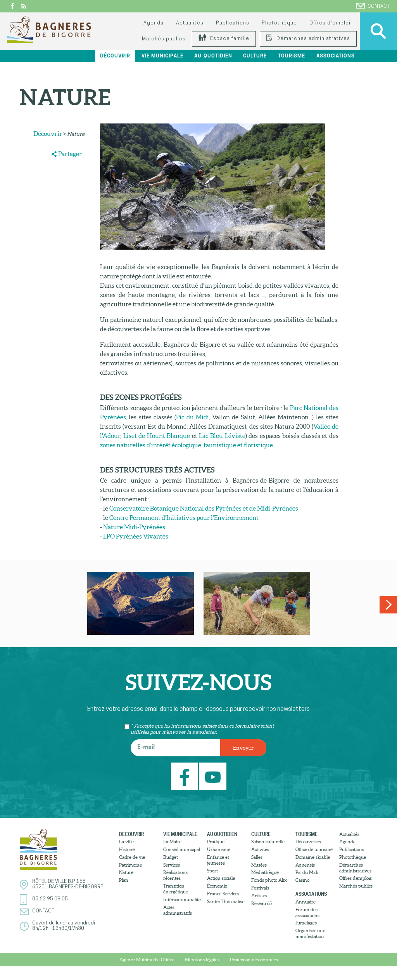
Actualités (190, 23)
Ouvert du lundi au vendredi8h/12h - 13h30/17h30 (63, 926)
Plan (123, 880)
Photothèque (279, 23)
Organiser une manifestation (310, 933)
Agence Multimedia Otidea (146, 959)
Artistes (259, 895)
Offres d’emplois (355, 878)
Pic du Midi (192, 417)
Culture (255, 56)
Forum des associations (307, 912)
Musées (259, 864)
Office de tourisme (314, 849)
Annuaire (305, 901)
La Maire (172, 841)
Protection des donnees (254, 959)
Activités (260, 849)
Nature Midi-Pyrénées (134, 526)
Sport (212, 870)
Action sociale (221, 878)
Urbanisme (218, 849)
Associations (335, 56)
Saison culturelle (268, 841)
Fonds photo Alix (269, 880)
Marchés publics (164, 39)
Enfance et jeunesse (218, 860)
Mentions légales (202, 959)
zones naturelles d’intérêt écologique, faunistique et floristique (186, 444)
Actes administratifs (177, 910)
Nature (126, 872)
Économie (217, 885)
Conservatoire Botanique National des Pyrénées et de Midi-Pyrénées (203, 508)
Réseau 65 (261, 903)
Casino (302, 880)
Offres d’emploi (329, 23)
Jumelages (306, 922)
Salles (256, 857)
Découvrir (115, 56)
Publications (232, 23)
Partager (70, 153)
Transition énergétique (175, 888)
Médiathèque (265, 872)
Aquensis (305, 864)
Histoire (127, 849)
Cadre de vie (132, 857)
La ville (126, 841)
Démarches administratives (308, 38)
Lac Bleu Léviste (222, 435)
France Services (223, 893)
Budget (170, 857)
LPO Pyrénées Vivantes (135, 536)
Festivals (260, 887)
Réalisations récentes (175, 875)
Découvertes (308, 841)
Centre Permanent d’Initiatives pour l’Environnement (184, 517)
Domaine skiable (312, 857)
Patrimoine (130, 864)
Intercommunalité (182, 899)
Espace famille (223, 38)
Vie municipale (162, 56)
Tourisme (291, 56)
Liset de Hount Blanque (156, 435)
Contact (373, 6)
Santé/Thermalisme (226, 901)
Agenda (153, 23)
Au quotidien (213, 56)
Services (171, 864)
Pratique (215, 841)
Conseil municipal (181, 849)
